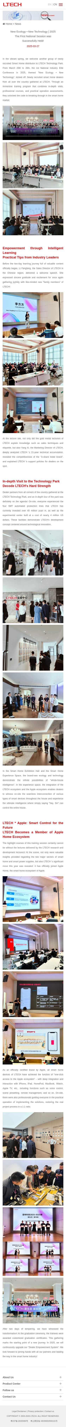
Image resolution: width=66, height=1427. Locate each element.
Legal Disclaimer (19, 1411)
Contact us (49, 1411)
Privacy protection (35, 1411)
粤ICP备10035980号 (19, 1421)
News (18, 23)
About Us (8, 1377)
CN (55, 4)
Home (9, 23)
